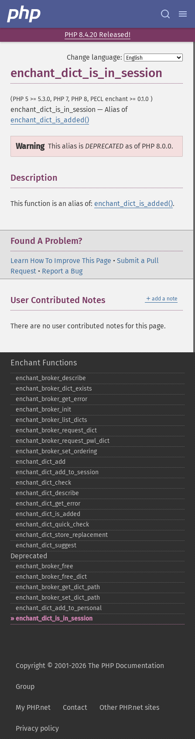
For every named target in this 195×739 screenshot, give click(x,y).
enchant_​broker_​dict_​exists (54, 388)
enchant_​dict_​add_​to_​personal (59, 608)
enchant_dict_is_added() (49, 120)
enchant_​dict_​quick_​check (52, 524)
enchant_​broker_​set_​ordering (56, 451)
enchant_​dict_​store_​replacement (62, 535)
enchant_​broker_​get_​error (51, 399)
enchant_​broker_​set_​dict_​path (58, 597)
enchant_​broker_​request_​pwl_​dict (62, 441)
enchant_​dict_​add (40, 462)
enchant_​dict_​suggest (46, 545)
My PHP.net (33, 707)
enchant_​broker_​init (43, 409)
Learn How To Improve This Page (60, 260)
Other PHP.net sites (129, 707)
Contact (75, 707)
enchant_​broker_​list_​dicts (51, 420)
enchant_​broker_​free (44, 566)
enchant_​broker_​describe (51, 378)
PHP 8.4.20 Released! (97, 34)
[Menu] (183, 14)
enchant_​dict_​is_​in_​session (54, 618)
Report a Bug (62, 271)
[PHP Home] (24, 14)
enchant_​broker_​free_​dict (51, 576)
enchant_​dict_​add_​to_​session (57, 472)
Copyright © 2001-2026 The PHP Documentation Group (90, 676)
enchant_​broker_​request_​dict (56, 430)
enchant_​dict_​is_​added (48, 514)
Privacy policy (37, 728)
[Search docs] (165, 14)
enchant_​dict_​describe (47, 493)
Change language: (94, 57)
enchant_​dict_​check (43, 482)
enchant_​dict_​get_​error (48, 503)
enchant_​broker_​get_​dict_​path (58, 587)
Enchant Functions (43, 363)
